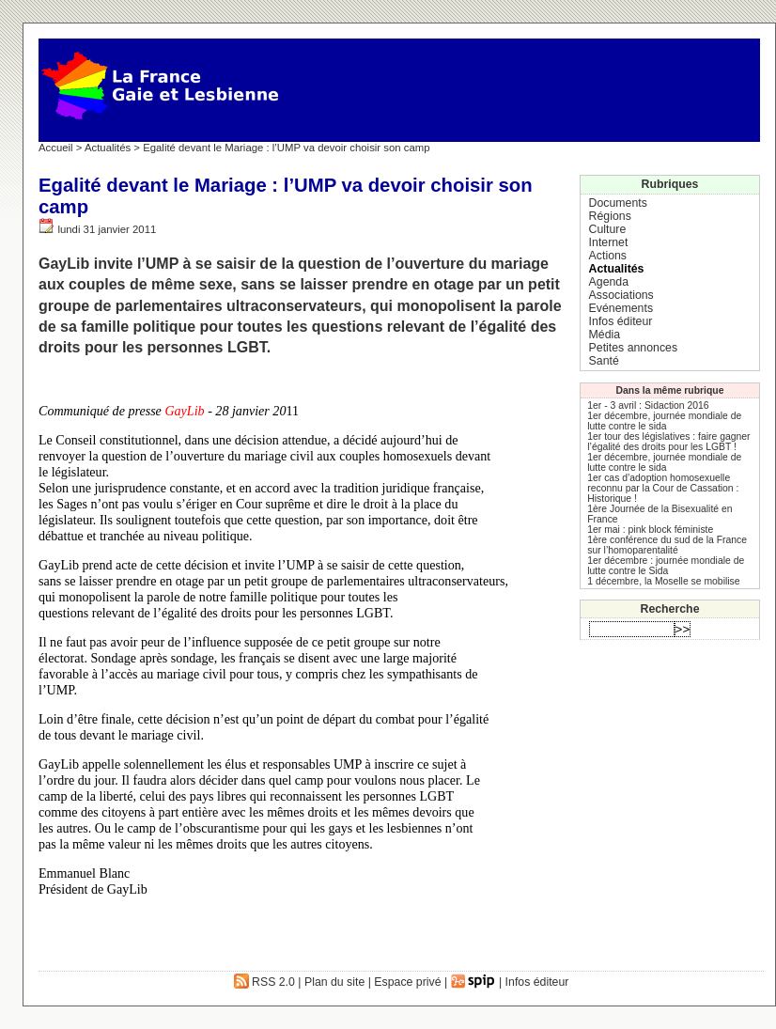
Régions (610, 216)
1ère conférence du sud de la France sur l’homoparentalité (667, 545)
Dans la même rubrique (670, 390)
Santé (604, 360)
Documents (618, 203)
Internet (609, 242)
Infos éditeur (621, 321)
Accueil (56, 147)
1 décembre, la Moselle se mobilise (663, 581)
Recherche (670, 609)
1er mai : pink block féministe (650, 529)
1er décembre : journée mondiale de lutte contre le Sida (665, 565)
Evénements (621, 308)
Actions (608, 255)
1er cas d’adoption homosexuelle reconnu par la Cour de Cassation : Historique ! (662, 488)
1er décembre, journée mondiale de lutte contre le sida (664, 421)
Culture (608, 229)
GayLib (184, 410)
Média (605, 334)
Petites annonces (633, 347)
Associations (621, 295)
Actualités (108, 147)
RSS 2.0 (264, 982)
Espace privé (407, 982)
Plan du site (334, 982)
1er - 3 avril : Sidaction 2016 (647, 405)
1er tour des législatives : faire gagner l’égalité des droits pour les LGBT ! (668, 441)
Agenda (609, 281)
